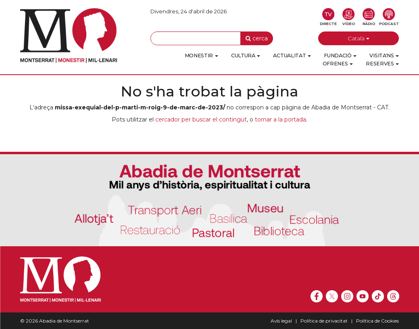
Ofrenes (338, 64)
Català (358, 38)
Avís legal (281, 321)
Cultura (246, 55)
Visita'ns (384, 55)
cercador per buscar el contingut (201, 119)
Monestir (201, 55)
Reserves (382, 64)
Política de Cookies (377, 321)
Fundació (340, 55)
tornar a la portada (280, 119)
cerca (257, 38)
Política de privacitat (324, 321)
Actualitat (292, 55)
